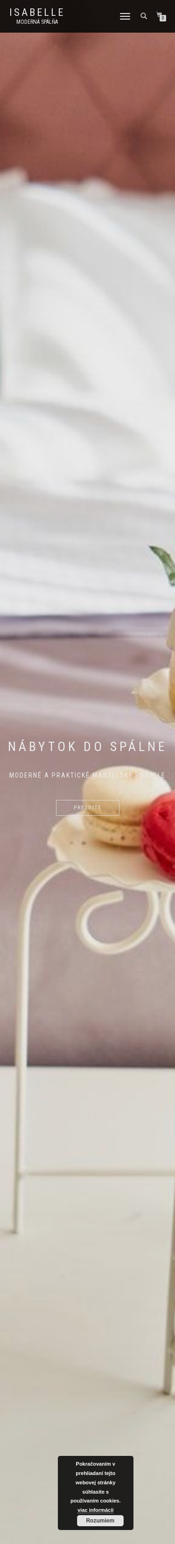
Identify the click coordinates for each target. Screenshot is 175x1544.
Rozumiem (100, 1520)
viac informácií (95, 1510)
